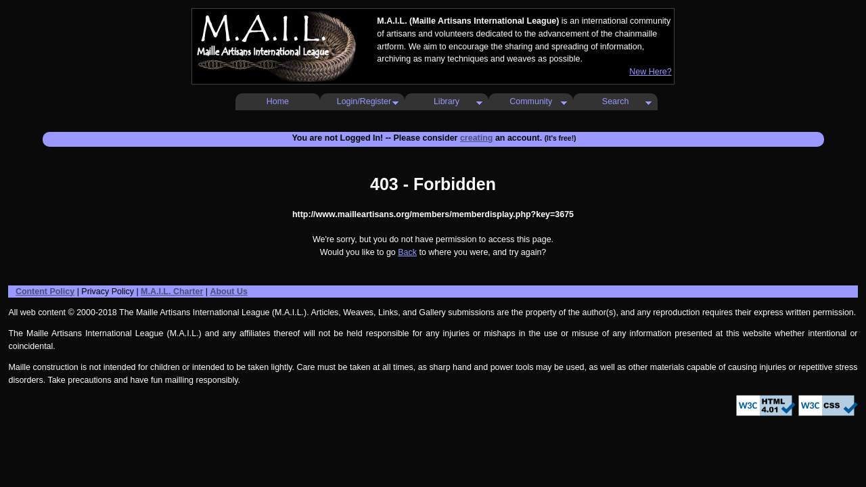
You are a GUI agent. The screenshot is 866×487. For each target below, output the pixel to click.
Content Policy (45, 291)
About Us (228, 291)
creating (476, 138)
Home (278, 101)
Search (615, 101)
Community (530, 101)
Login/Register (364, 101)
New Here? (650, 71)
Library (446, 101)
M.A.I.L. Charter (172, 291)
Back (407, 252)
